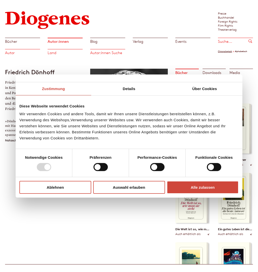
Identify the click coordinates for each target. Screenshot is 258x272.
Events (180, 41)
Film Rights (225, 25)
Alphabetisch (241, 51)
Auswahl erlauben (129, 187)
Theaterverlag (227, 29)
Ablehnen (55, 187)
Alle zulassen (203, 187)
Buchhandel (226, 17)
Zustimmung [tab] (53, 88)
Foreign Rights (227, 21)
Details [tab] (129, 88)
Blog (94, 41)
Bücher (11, 41)
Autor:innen (58, 41)
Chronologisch (225, 51)
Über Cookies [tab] (204, 88)
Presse (222, 13)
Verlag (138, 41)
